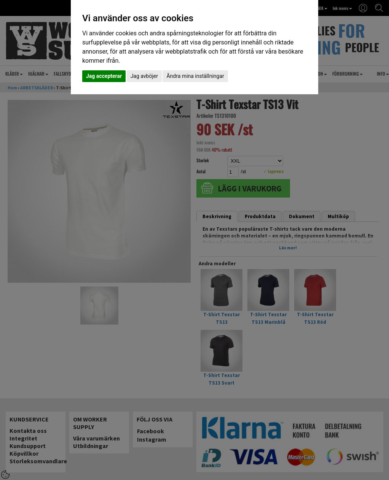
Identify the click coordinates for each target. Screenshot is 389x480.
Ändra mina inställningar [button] (195, 76)
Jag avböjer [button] (144, 76)
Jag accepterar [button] (104, 76)
